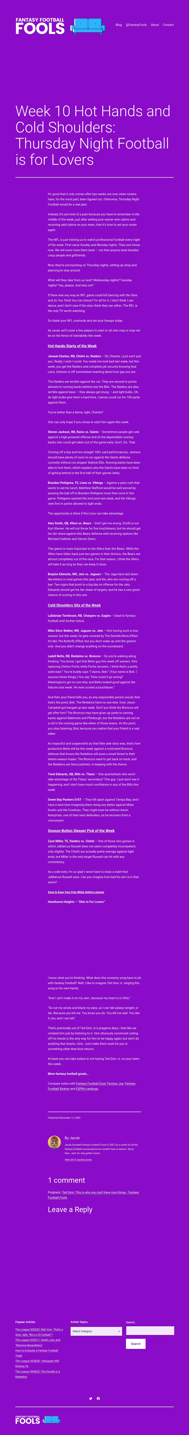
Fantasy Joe (115, 1083)
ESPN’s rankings (87, 1089)
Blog (119, 25)
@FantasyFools (136, 25)
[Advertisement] (94, 75)
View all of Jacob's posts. (78, 1159)
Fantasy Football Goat (91, 1083)
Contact (168, 25)
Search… (131, 1322)
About (155, 25)
